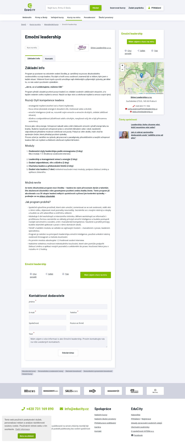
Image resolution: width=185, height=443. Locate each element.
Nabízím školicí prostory (105, 418)
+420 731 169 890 (38, 409)
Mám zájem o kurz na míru (95, 275)
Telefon (74, 312)
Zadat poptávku (136, 8)
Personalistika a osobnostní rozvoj (50, 371)
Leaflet (141, 93)
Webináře (26, 17)
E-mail (32, 312)
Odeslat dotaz (68, 353)
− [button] (122, 70)
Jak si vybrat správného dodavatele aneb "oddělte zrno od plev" (147, 135)
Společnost (34, 323)
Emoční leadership (69, 24)
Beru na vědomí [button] (27, 436)
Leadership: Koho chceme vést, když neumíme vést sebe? (145, 126)
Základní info (33, 58)
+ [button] (122, 66)
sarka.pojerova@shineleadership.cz (142, 109)
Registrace (146, 418)
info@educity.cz (74, 409)
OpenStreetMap (150, 93)
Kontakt (49, 58)
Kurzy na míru (73, 17)
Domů (23, 24)
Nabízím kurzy (100, 414)
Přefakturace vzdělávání (105, 423)
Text (31, 334)
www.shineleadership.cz (142, 111)
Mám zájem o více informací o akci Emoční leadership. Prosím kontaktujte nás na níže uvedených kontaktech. (68, 341)
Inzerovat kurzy (117, 8)
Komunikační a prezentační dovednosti (98, 371)
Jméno (32, 301)
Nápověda (135, 414)
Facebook (137, 435)
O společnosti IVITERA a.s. (142, 431)
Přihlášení (154, 8)
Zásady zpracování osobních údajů (146, 423)
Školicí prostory (106, 17)
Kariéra (97, 427)
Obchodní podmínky (140, 427)
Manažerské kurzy (51, 24)
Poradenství (89, 17)
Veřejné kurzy (57, 17)
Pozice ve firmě (77, 323)
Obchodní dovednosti (73, 371)
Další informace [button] (22, 429)
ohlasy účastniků (47, 196)
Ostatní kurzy (27, 374)
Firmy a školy (41, 17)
